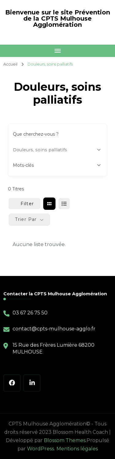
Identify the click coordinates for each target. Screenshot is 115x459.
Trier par (26, 219)
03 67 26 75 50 (30, 313)
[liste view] (64, 204)
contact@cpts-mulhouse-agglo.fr (54, 329)
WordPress (40, 449)
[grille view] (49, 204)
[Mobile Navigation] (57, 51)
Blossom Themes (65, 440)
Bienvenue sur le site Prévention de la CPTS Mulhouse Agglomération (57, 18)
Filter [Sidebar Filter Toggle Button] (24, 203)
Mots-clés (57, 165)
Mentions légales (77, 449)
